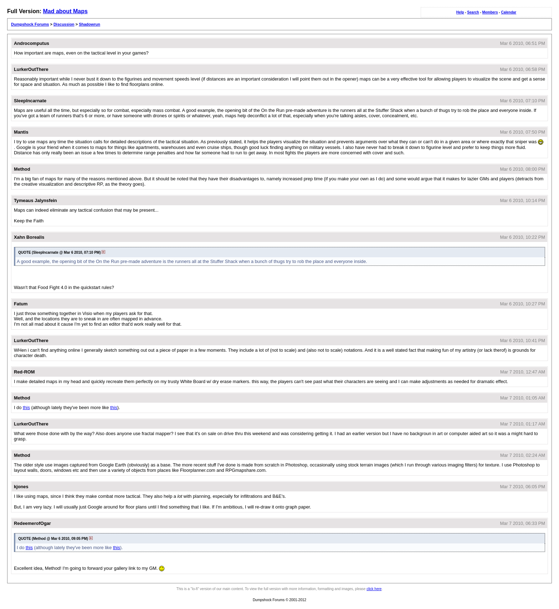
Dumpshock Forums (30, 24)
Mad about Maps (65, 11)
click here (373, 589)
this (26, 407)
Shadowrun (89, 24)
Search (473, 12)
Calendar (508, 12)
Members (490, 12)
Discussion (64, 24)
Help (460, 12)
